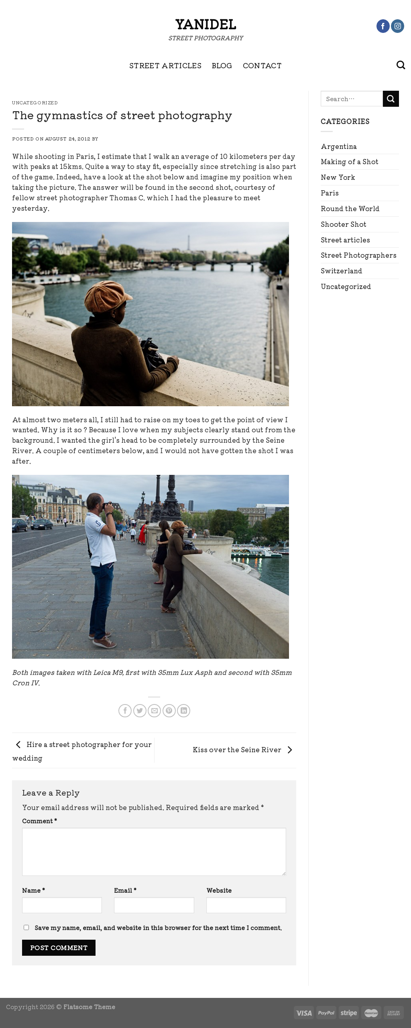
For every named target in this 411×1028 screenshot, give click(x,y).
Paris (330, 192)
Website (219, 890)
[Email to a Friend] (154, 710)
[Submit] (391, 99)
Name (33, 890)
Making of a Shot (349, 161)
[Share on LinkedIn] (183, 710)
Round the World (350, 208)
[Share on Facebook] (125, 710)
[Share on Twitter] (139, 710)
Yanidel (205, 23)
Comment (39, 820)
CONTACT (262, 65)
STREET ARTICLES (165, 65)
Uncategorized (346, 286)
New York (338, 177)
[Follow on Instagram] (397, 26)
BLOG (222, 65)
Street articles (345, 239)
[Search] (401, 65)
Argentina (339, 146)
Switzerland (341, 270)
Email (125, 890)
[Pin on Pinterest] (169, 710)
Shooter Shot (343, 224)
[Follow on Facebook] (383, 26)
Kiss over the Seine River (244, 749)
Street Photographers (359, 255)
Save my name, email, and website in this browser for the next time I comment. (158, 927)
